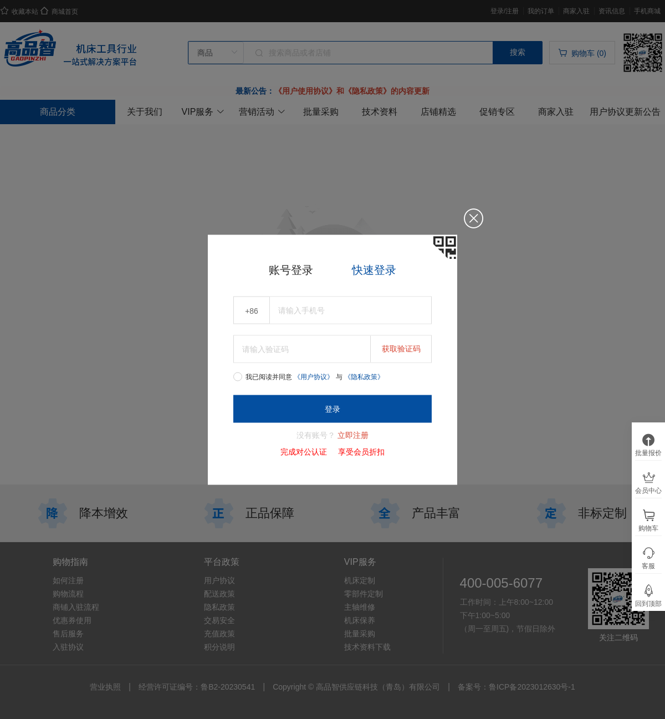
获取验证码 (401, 348)
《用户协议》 (314, 376)
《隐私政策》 (364, 376)
